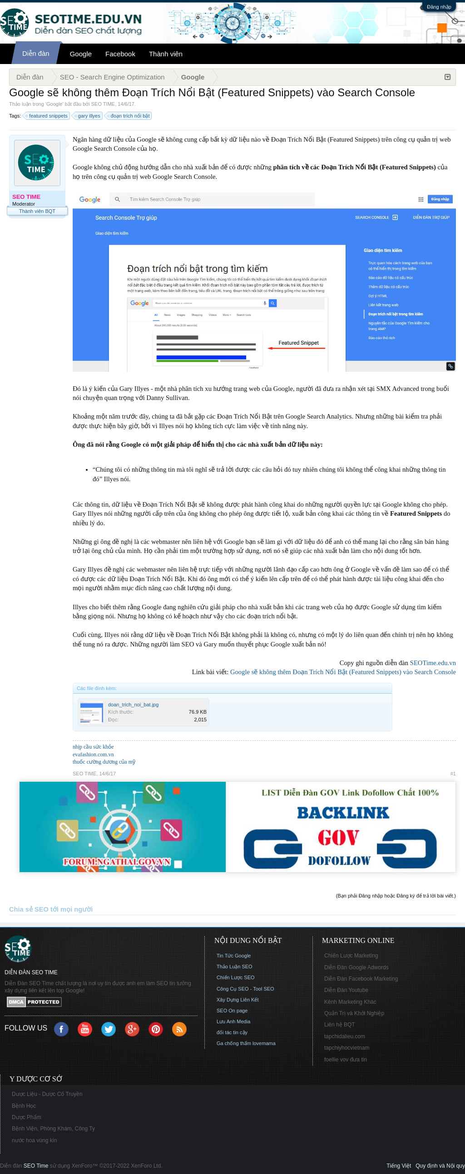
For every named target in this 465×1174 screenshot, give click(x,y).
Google (81, 54)
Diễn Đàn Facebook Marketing (361, 979)
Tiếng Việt (398, 1166)
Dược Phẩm (26, 1117)
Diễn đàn (35, 53)
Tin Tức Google (234, 955)
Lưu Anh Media (233, 1021)
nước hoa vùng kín (34, 1140)
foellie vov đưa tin (345, 1059)
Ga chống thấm (234, 1043)
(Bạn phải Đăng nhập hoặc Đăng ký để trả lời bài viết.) (396, 895)
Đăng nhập (439, 7)
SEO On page (232, 1010)
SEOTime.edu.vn (433, 662)
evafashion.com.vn (93, 754)
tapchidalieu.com (344, 1036)
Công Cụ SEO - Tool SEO (245, 988)
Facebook (120, 54)
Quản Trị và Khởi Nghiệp (354, 1013)
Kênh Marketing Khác (350, 1002)
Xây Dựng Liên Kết (238, 999)
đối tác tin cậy (232, 1032)
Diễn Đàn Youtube (346, 990)
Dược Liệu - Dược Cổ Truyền (47, 1094)
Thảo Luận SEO (234, 966)
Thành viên (166, 54)
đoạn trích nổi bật (129, 116)
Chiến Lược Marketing (351, 955)
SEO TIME (103, 104)
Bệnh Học (24, 1106)
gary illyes (87, 116)
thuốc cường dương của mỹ (104, 762)
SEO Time (36, 1166)
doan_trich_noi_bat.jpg (133, 704)
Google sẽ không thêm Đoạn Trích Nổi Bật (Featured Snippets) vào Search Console (343, 672)
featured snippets (46, 116)
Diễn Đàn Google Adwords (356, 967)
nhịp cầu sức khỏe (93, 747)
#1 (453, 773)
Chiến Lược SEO (236, 977)
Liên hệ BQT (339, 1024)
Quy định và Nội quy (440, 1166)
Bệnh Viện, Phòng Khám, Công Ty (53, 1128)
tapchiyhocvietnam (346, 1048)
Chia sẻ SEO (29, 909)
